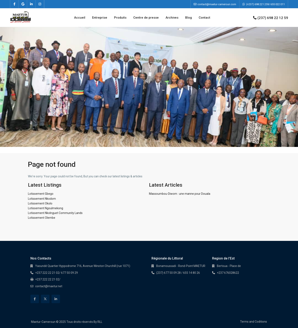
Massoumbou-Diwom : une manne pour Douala (179, 193)
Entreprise (99, 17)
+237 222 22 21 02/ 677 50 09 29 (56, 272)
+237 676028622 (228, 272)
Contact (204, 17)
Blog (188, 17)
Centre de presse (146, 17)
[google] (23, 4)
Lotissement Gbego (40, 193)
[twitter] (45, 299)
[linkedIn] (31, 4)
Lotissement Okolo (40, 203)
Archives (172, 17)
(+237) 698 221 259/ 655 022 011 (265, 4)
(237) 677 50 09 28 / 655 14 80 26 (178, 272)
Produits (120, 17)
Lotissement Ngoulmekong (45, 208)
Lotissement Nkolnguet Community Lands (55, 213)
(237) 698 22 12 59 (272, 18)
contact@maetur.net (48, 286)
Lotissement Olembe (41, 217)
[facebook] (14, 4)
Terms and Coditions (253, 321)
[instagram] (40, 4)
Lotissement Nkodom (42, 198)
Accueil (79, 17)
